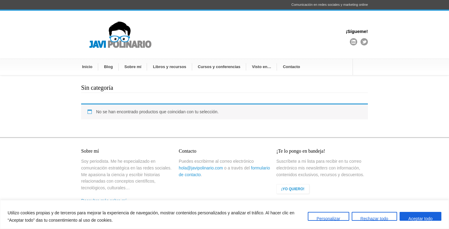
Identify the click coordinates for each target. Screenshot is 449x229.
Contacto (291, 66)
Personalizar (328, 218)
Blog (108, 66)
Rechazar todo (374, 218)
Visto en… (261, 66)
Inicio (87, 66)
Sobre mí (133, 66)
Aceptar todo (420, 218)
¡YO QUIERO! (292, 189)
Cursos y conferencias (219, 66)
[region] (224, 214)
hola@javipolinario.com (201, 167)
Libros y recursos (169, 66)
